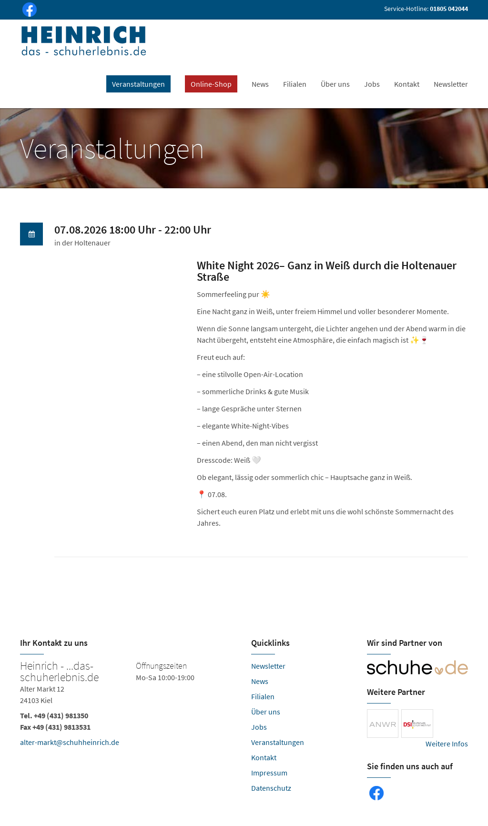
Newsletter (451, 84)
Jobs (372, 84)
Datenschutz (271, 788)
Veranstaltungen (277, 742)
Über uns (335, 84)
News (260, 84)
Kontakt (406, 84)
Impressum (269, 772)
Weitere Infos (447, 743)
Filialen (294, 84)
